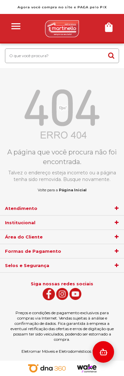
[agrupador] (116, 208)
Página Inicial (73, 190)
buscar (111, 55)
